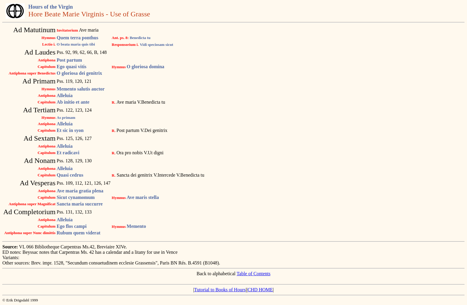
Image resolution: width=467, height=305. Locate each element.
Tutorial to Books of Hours (220, 289)
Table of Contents (253, 273)
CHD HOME (260, 289)
